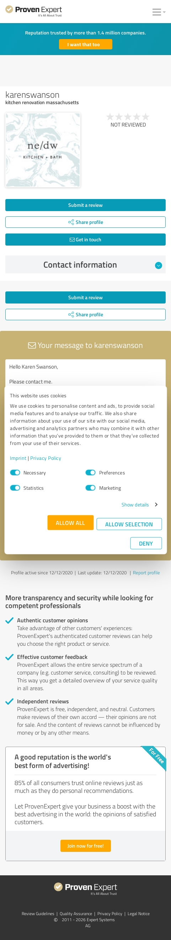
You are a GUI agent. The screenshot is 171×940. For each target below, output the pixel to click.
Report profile (146, 572)
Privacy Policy (45, 458)
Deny (146, 543)
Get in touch (85, 239)
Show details (135, 504)
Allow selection (129, 524)
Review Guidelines (38, 914)
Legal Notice (139, 914)
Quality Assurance (76, 914)
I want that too (84, 44)
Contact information (102, 264)
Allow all (70, 523)
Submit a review (85, 205)
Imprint (18, 458)
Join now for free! (86, 845)
